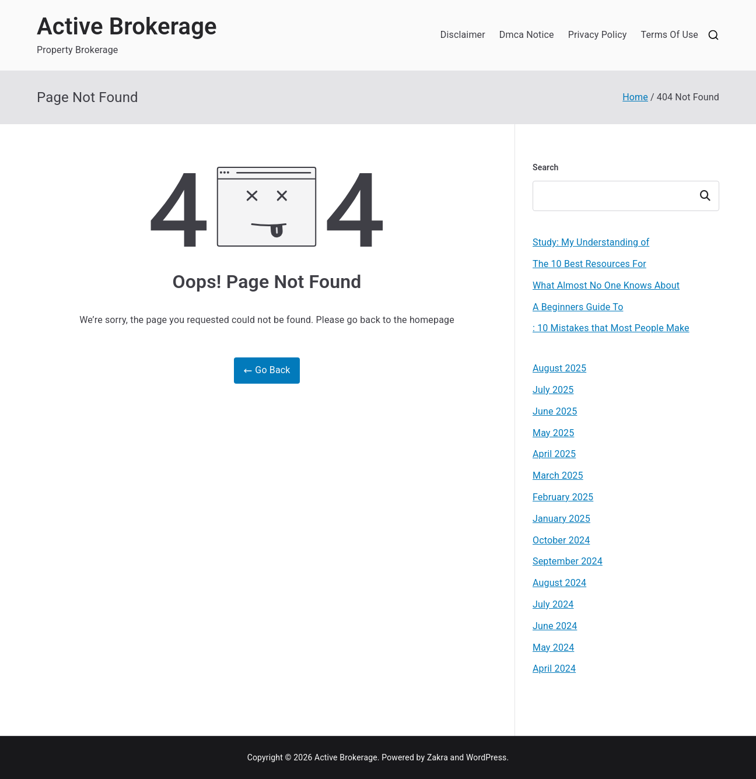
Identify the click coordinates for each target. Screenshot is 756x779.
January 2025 (561, 518)
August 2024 (559, 582)
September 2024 (568, 561)
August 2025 (559, 368)
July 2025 (553, 389)
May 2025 (553, 432)
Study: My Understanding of (591, 242)
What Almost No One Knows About (606, 285)
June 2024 (555, 625)
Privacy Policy (597, 34)
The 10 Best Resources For (589, 263)
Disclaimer (462, 34)
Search (546, 167)
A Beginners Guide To (578, 307)
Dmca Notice (526, 34)
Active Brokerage (127, 26)
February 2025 (563, 497)
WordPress (486, 757)
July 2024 (553, 604)
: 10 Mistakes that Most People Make (611, 328)
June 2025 (555, 411)
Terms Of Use (669, 34)
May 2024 (553, 647)
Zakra (437, 757)
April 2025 (554, 453)
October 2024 (561, 540)
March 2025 (558, 475)
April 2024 (554, 668)
